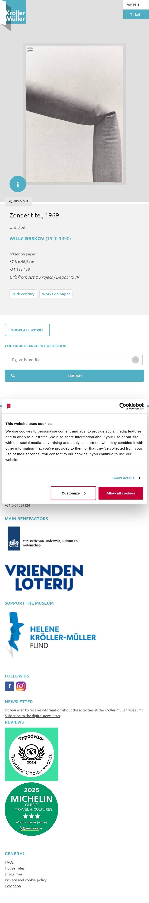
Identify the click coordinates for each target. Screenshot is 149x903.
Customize (74, 493)
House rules (15, 867)
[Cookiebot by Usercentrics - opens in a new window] (123, 406)
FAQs (9, 862)
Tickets (136, 14)
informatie (15, 182)
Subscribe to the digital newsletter (32, 715)
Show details (123, 478)
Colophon (13, 885)
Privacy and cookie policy (26, 879)
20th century (23, 293)
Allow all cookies (120, 493)
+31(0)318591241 (18, 505)
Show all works (27, 330)
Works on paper (56, 293)
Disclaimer (13, 873)
